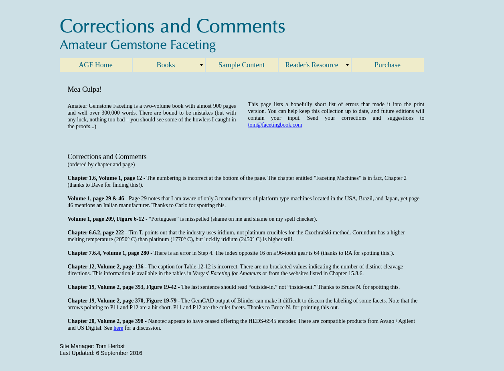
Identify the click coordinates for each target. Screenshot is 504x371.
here (118, 328)
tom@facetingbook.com (275, 125)
